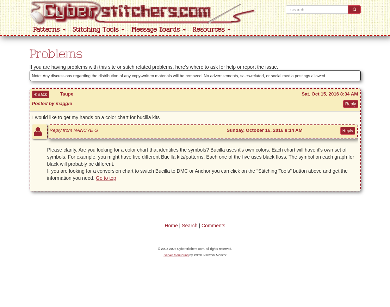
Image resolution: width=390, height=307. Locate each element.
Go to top (106, 178)
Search (189, 225)
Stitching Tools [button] (98, 29)
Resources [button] (211, 29)
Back (40, 94)
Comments (213, 225)
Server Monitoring (175, 255)
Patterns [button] (49, 29)
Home (171, 225)
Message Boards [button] (158, 29)
